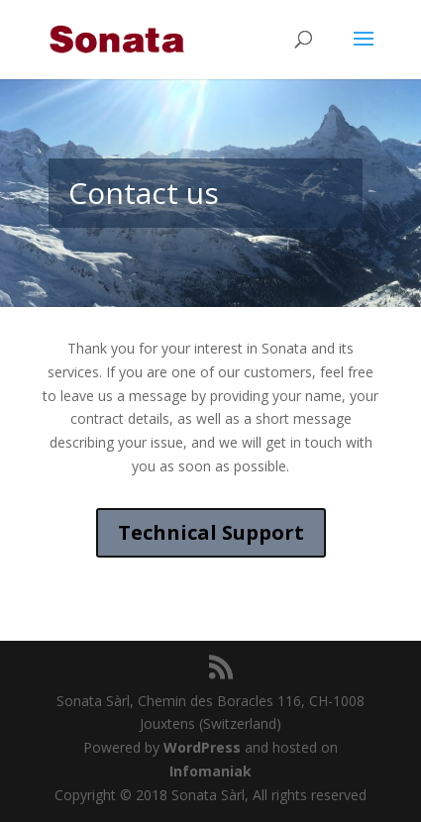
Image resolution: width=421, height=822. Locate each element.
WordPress (202, 747)
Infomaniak (210, 771)
